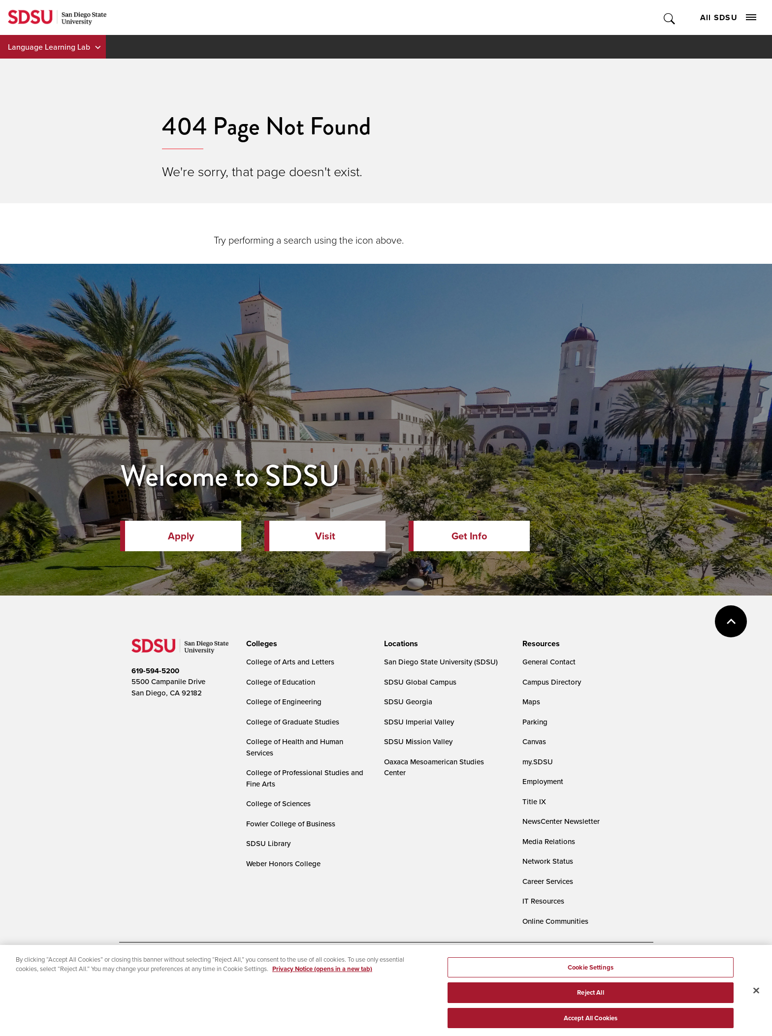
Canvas (534, 741)
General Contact (549, 662)
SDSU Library (268, 843)
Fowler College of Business (290, 823)
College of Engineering (284, 701)
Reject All (590, 1016)
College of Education (280, 682)
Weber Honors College (283, 863)
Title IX (534, 801)
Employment (542, 781)
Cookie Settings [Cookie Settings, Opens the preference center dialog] (590, 991)
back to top (731, 621)
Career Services (547, 881)
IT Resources (543, 901)
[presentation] (260, 643)
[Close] (756, 1014)
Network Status (547, 861)
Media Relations (548, 841)
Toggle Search (669, 17)
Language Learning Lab (49, 46)
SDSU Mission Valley (418, 741)
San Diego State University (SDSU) (441, 662)
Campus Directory (551, 682)
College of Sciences (278, 803)
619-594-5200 (155, 670)
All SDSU (728, 17)
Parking (534, 722)
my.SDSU (537, 761)
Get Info (469, 536)
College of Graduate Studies (292, 722)
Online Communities (555, 921)
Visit (325, 536)
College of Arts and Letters (290, 662)
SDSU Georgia (408, 701)
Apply (181, 536)
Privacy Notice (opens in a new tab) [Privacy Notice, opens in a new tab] (322, 992)
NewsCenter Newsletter (561, 821)
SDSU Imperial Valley (419, 722)
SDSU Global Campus (420, 682)
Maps (531, 701)
